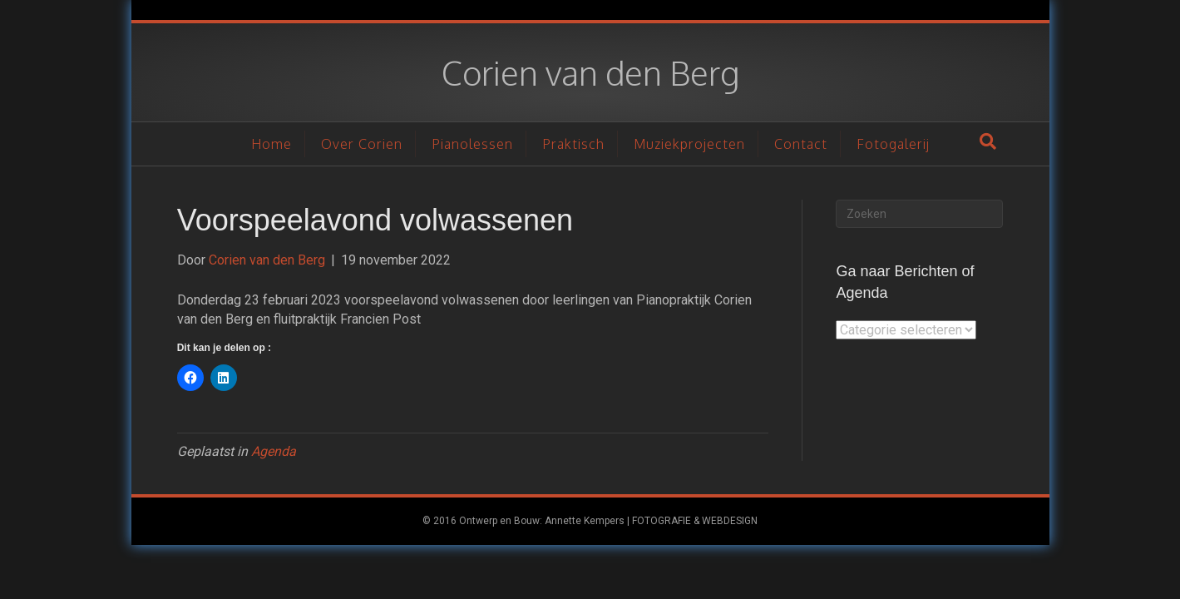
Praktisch (573, 144)
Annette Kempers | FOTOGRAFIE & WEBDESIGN (651, 521)
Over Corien (361, 144)
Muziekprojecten (689, 144)
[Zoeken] (988, 141)
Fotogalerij (893, 144)
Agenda (273, 451)
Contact (800, 144)
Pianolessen (472, 144)
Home (271, 144)
